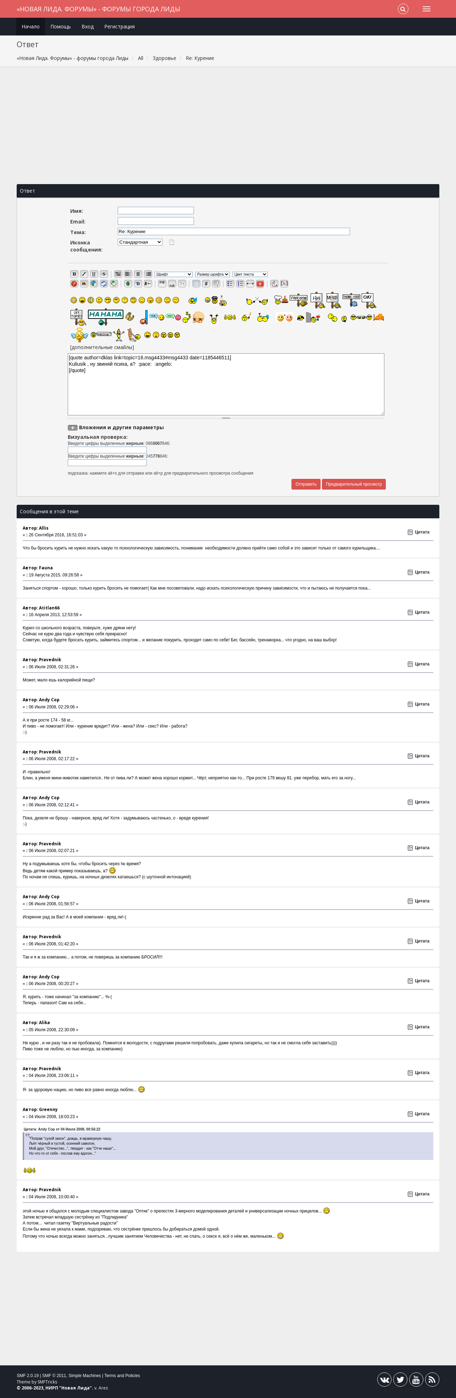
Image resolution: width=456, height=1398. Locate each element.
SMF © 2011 (54, 1375)
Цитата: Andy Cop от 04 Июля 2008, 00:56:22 (62, 1129)
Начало (31, 26)
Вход (88, 26)
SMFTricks (47, 1382)
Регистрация (119, 26)
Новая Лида (75, 1388)
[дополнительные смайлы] (102, 347)
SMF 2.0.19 (28, 1375)
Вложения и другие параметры (121, 427)
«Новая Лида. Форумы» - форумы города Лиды (98, 9)
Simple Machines (84, 1375)
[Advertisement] (228, 125)
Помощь (60, 26)
